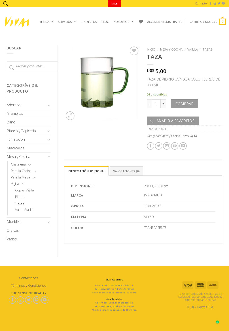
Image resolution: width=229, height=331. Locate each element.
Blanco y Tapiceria (21, 130)
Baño (11, 122)
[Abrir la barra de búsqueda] (5, 3)
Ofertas (13, 230)
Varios (12, 239)
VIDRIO (149, 217)
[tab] (86, 171)
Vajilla (15, 184)
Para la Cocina (21, 171)
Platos (19, 197)
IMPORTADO (153, 195)
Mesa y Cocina (18, 156)
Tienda (46, 21)
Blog (105, 22)
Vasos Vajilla (24, 210)
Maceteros (15, 148)
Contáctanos (28, 278)
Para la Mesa (20, 177)
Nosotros (124, 21)
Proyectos (89, 22)
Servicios (67, 21)
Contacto (201, 3)
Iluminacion (16, 139)
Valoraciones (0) (126, 171)
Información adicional (86, 171)
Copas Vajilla (24, 190)
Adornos (14, 104)
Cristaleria (18, 164)
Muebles (14, 221)
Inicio (151, 49)
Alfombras (15, 113)
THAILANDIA (152, 206)
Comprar (184, 103)
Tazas (19, 203)
